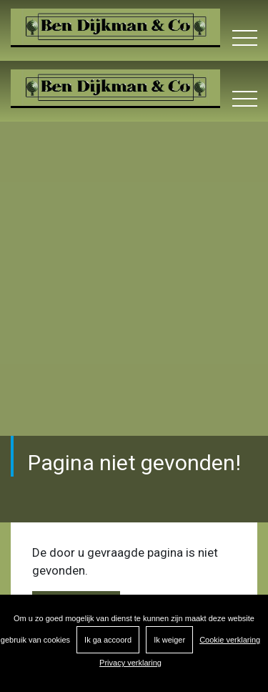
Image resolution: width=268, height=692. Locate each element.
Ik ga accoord (107, 639)
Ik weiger (169, 639)
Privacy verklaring (130, 662)
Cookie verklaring (229, 639)
